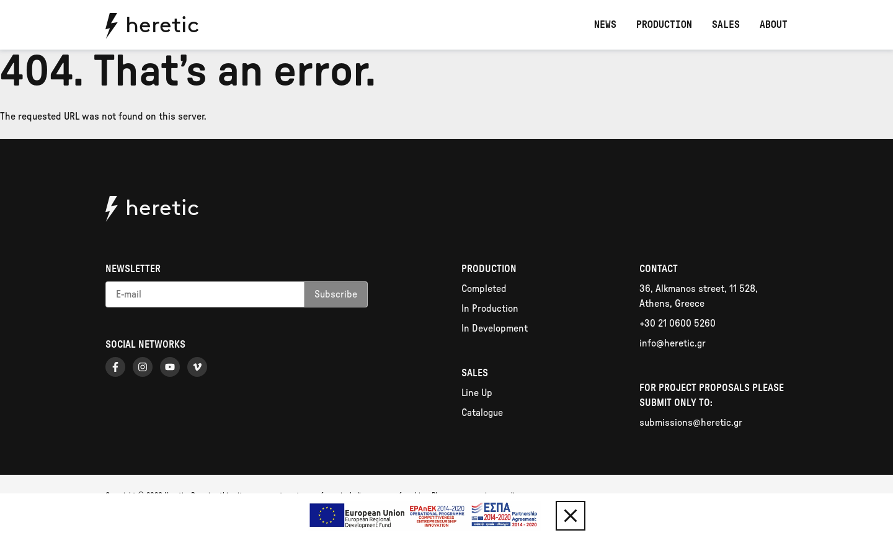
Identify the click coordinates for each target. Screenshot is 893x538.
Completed (484, 289)
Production (664, 25)
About (774, 25)
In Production (489, 309)
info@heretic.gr (672, 343)
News (605, 25)
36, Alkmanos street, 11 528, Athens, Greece (698, 296)
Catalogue (482, 413)
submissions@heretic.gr (690, 423)
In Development (494, 328)
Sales (726, 25)
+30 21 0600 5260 (677, 324)
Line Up (476, 393)
